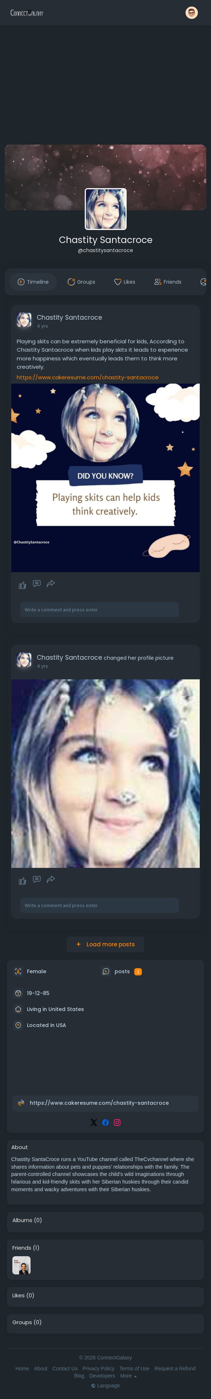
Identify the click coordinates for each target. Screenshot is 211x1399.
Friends (21, 1248)
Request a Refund (175, 1368)
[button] (191, 12)
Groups (22, 1322)
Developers (102, 1376)
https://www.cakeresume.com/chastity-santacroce (88, 377)
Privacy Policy (98, 1368)
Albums (22, 1220)
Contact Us (64, 1368)
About (41, 1368)
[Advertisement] (106, 86)
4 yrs (42, 326)
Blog (79, 1376)
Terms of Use (134, 1368)
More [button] (128, 1375)
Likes (18, 1295)
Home (22, 1368)
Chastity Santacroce (105, 240)
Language (105, 1385)
